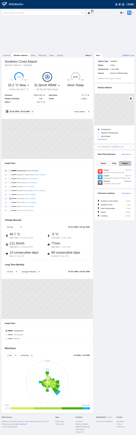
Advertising (80, 429)
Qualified (27, 65)
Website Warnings (83, 427)
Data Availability (33, 171)
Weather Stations (21, 55)
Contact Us (120, 427)
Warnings (42, 55)
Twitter (118, 424)
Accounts (79, 421)
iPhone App (59, 421)
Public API (79, 432)
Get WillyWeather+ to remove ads (111, 147)
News (33, 55)
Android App (60, 424)
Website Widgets (82, 424)
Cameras (6, 55)
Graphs (60, 55)
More (88, 55)
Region (125, 163)
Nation (103, 163)
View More (102, 139)
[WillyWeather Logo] (14, 4)
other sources (20, 424)
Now (98, 55)
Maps (52, 55)
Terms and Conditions (104, 421)
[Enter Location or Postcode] (43, 12)
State (114, 163)
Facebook (120, 421)
